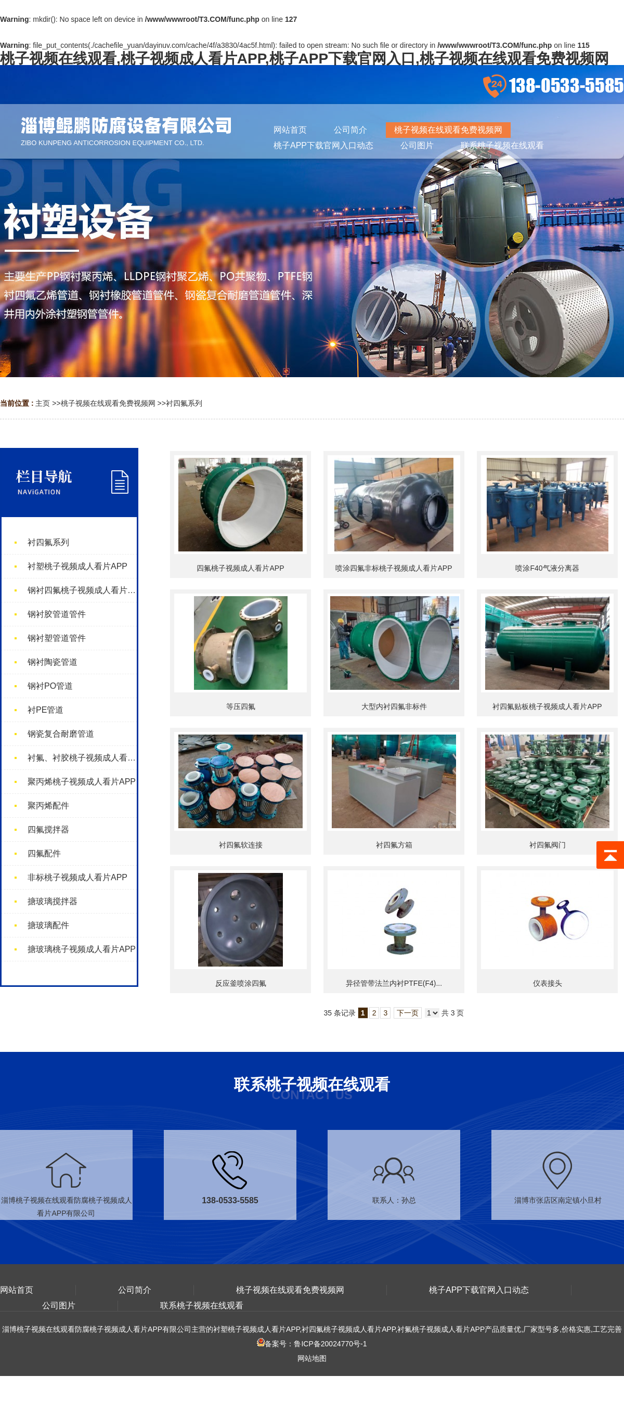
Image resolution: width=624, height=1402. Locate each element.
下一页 (408, 1013)
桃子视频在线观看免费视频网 (108, 403)
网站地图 (312, 1358)
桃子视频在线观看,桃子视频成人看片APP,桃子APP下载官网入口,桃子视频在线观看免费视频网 (304, 58)
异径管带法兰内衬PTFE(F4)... (394, 983)
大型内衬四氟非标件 (394, 706)
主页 (42, 403)
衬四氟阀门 (547, 845)
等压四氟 (240, 706)
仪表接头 (547, 983)
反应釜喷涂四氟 (240, 983)
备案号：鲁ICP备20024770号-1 (312, 1344)
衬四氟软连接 (241, 845)
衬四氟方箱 (394, 845)
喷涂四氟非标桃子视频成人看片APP (393, 568)
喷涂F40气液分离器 (547, 568)
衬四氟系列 (184, 403)
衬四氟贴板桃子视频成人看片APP (547, 706)
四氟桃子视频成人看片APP (240, 568)
